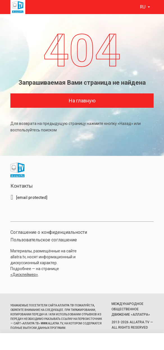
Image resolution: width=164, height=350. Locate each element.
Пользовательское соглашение (43, 240)
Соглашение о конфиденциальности (48, 232)
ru (143, 7)
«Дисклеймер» (24, 274)
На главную (82, 101)
